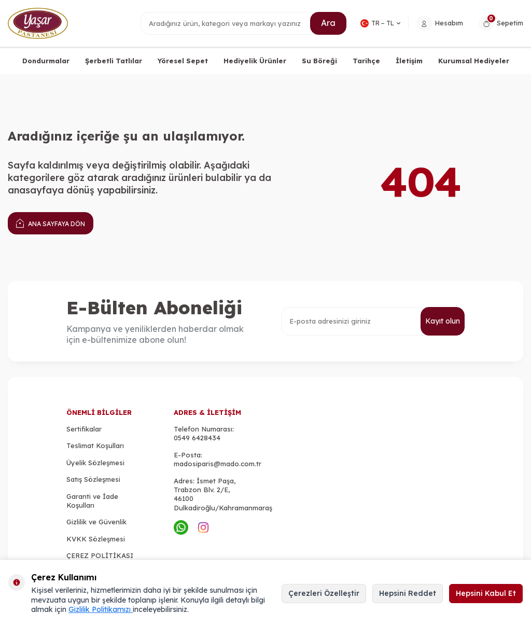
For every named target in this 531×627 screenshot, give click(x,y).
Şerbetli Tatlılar (113, 61)
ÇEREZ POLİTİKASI (99, 555)
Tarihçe (366, 61)
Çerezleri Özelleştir (323, 593)
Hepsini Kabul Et (486, 593)
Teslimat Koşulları (95, 445)
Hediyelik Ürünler (254, 61)
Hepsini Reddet (407, 593)
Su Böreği (319, 61)
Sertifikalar (84, 429)
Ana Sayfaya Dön (50, 223)
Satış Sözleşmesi (93, 479)
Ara (328, 23)
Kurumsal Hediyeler (473, 61)
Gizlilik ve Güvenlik (96, 522)
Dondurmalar (45, 61)
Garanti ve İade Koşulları (92, 500)
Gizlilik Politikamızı (100, 609)
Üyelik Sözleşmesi (95, 462)
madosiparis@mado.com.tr (217, 463)
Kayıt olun (442, 321)
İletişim (409, 61)
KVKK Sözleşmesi (95, 539)
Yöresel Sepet (183, 61)
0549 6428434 (197, 438)
